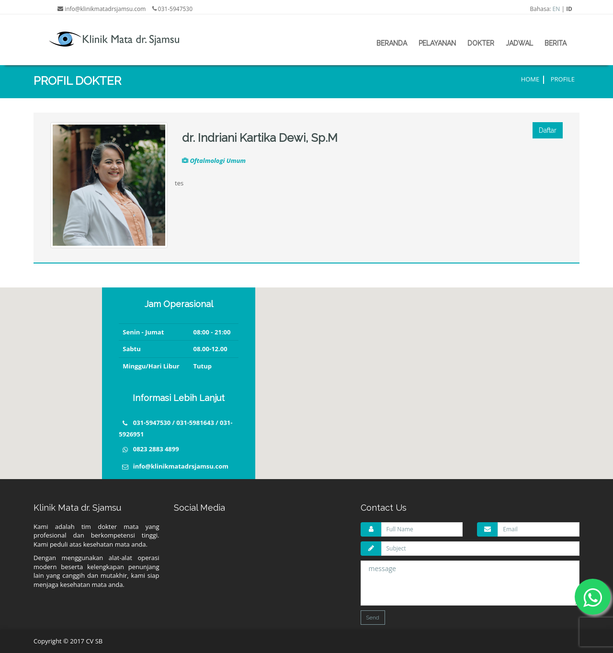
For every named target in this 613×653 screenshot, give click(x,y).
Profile (563, 79)
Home (530, 79)
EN (556, 9)
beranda (391, 43)
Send (372, 617)
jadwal (519, 43)
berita (556, 43)
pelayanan (437, 43)
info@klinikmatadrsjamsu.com (180, 466)
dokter (480, 43)
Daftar (547, 130)
